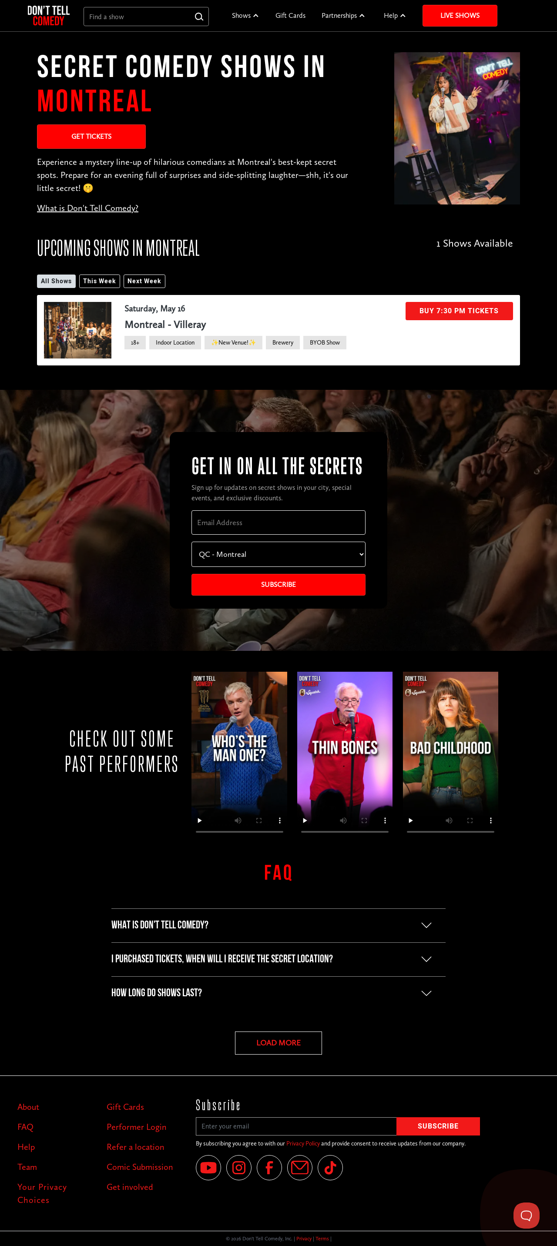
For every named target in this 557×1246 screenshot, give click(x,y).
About (28, 1107)
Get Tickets (91, 136)
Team (27, 1167)
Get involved (130, 1187)
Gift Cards (290, 15)
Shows (241, 15)
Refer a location (135, 1147)
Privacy (304, 1239)
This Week (99, 281)
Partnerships (339, 15)
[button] (245, 15)
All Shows (56, 281)
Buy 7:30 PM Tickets (459, 311)
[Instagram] (239, 1167)
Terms (322, 1239)
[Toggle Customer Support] (526, 1215)
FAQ (25, 1127)
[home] (49, 15)
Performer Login (137, 1127)
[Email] (299, 1167)
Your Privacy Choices (42, 1193)
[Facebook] (269, 1167)
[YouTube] (208, 1167)
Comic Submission (140, 1167)
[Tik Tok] (330, 1167)
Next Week (144, 281)
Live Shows (460, 15)
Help (391, 15)
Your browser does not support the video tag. (239, 756)
